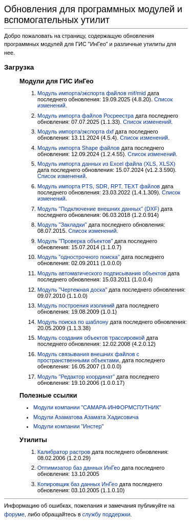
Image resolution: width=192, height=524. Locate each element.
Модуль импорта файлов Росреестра (85, 116)
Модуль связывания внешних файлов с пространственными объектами (88, 357)
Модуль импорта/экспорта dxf (75, 131)
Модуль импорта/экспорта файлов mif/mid (91, 93)
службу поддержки (106, 514)
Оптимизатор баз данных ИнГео (78, 468)
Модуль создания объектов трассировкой (90, 338)
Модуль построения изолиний (75, 305)
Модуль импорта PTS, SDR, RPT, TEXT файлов (98, 186)
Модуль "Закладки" (62, 225)
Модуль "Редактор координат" (76, 377)
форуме (14, 514)
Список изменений (147, 122)
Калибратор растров (63, 452)
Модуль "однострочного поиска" (78, 257)
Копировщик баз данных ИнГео (77, 484)
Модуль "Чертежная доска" (72, 290)
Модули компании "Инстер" (68, 426)
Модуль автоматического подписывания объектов (101, 273)
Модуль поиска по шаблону (73, 322)
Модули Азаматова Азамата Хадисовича (86, 417)
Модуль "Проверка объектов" (75, 241)
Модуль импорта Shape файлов (78, 148)
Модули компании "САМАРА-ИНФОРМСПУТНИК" (97, 407)
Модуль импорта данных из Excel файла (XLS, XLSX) (106, 164)
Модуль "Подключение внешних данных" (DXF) (98, 209)
